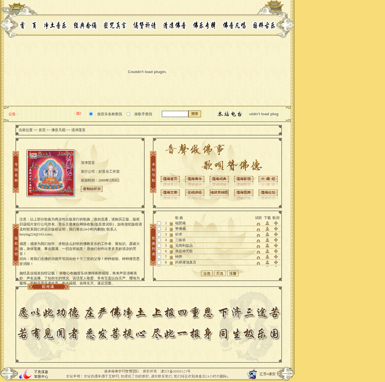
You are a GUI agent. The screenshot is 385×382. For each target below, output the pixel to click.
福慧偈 (180, 223)
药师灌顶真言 (185, 262)
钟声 (178, 257)
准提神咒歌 (184, 251)
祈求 (178, 234)
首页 (42, 130)
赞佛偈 (180, 229)
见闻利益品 (184, 245)
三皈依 (180, 240)
